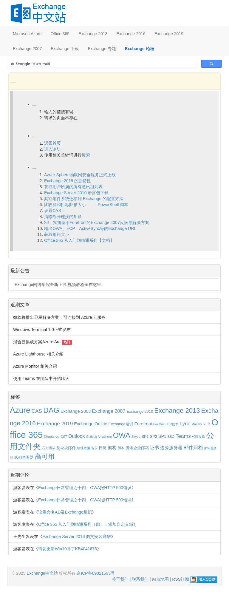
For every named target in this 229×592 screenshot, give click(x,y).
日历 (102, 448)
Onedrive (51, 436)
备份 (94, 448)
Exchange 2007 (27, 48)
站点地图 (160, 579)
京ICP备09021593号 (96, 573)
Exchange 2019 (168, 33)
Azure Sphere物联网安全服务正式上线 (80, 174)
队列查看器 (24, 457)
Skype (135, 436)
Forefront (143, 423)
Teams (183, 436)
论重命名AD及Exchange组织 (65, 512)
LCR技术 (171, 424)
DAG (51, 410)
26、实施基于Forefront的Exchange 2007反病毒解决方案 (96, 222)
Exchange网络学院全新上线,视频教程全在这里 (58, 284)
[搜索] (102, 64)
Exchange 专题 (102, 48)
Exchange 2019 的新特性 (67, 180)
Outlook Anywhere (99, 436)
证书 (154, 447)
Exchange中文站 (42, 573)
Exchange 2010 (139, 411)
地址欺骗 (83, 448)
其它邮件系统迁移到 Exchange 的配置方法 (83, 198)
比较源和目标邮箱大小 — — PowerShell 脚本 (86, 204)
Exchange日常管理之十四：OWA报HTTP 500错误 (84, 487)
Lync (185, 423)
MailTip (196, 424)
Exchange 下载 (65, 48)
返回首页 (52, 143)
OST (64, 436)
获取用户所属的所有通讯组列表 (73, 186)
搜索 (86, 155)
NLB (206, 424)
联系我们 (140, 579)
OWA (121, 435)
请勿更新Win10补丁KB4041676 (67, 548)
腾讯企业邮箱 (137, 448)
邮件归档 (193, 447)
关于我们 (120, 579)
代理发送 (198, 436)
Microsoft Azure (27, 33)
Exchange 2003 (76, 411)
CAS (36, 411)
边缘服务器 (171, 447)
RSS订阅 (180, 579)
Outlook (76, 436)
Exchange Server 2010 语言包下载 (76, 192)
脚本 (121, 448)
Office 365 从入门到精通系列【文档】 (79, 240)
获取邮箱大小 (56, 234)
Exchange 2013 (92, 33)
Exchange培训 (121, 424)
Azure (20, 410)
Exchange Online (90, 423)
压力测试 (48, 448)
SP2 (153, 436)
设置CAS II (54, 210)
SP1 (144, 436)
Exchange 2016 (130, 33)
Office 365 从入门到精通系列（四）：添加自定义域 (85, 524)
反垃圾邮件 (66, 448)
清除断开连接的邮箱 (63, 216)
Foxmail (158, 424)
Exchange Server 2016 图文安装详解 (76, 536)
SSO (171, 436)
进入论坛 (52, 149)
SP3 (162, 436)
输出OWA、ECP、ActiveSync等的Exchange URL (90, 228)
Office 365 (59, 33)
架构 (112, 447)
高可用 (45, 456)
